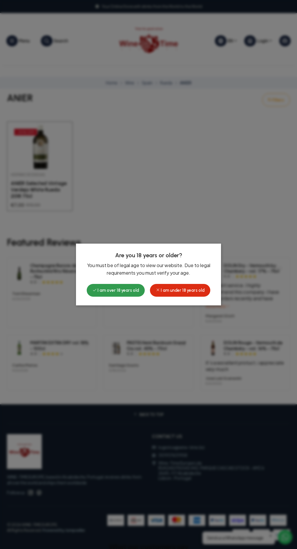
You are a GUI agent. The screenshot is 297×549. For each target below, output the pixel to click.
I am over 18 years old (116, 290)
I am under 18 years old (180, 290)
